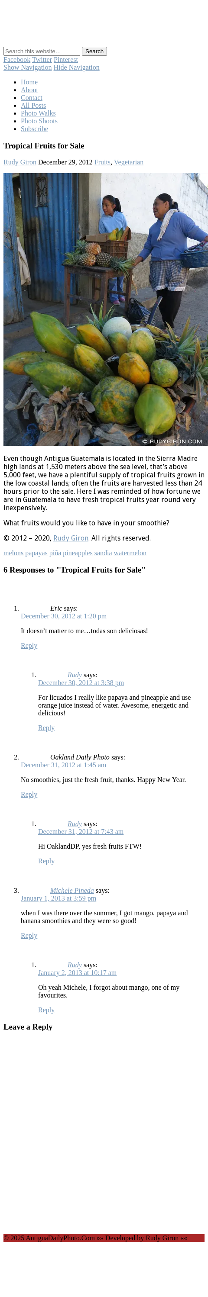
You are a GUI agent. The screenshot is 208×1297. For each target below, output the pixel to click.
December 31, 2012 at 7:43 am (81, 831)
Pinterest (66, 59)
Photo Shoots (39, 121)
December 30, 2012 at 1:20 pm (64, 616)
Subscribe (34, 128)
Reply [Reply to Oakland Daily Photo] (29, 794)
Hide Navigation (77, 67)
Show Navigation (27, 67)
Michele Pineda (72, 890)
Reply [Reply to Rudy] (46, 727)
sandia (103, 553)
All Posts (33, 105)
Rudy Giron (19, 162)
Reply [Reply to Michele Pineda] (29, 935)
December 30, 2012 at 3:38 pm (81, 682)
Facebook (16, 59)
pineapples (77, 553)
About (29, 89)
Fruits (102, 162)
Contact (31, 97)
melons (13, 553)
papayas (36, 553)
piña (55, 553)
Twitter (42, 59)
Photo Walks (38, 113)
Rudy (75, 675)
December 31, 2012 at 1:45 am (63, 765)
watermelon (130, 553)
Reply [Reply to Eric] (29, 645)
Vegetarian (128, 162)
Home (29, 82)
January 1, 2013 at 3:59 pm (58, 898)
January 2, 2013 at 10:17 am (77, 972)
